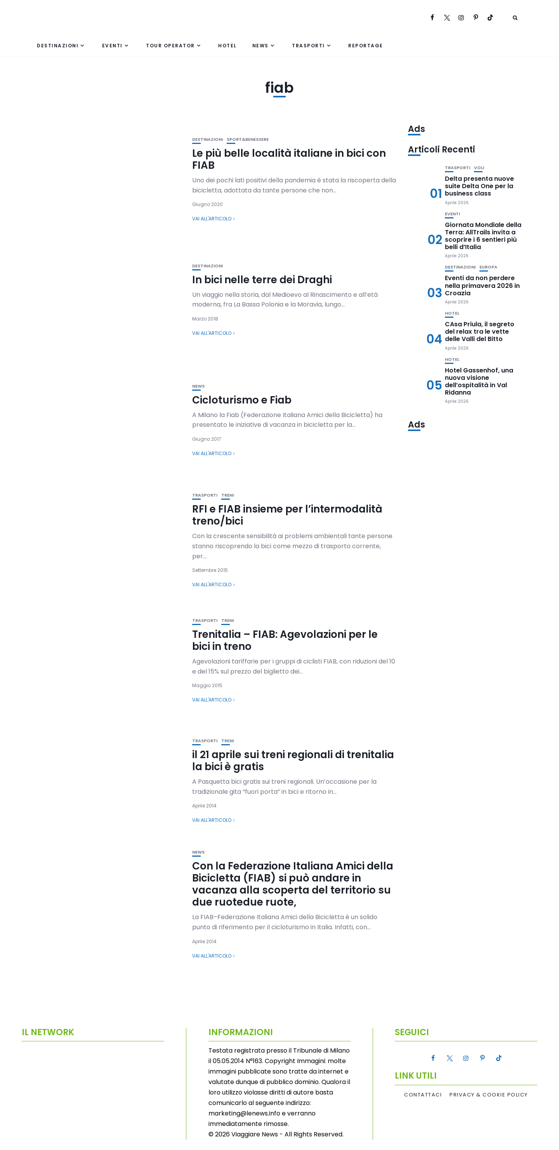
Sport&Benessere (248, 139)
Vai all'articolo (211, 218)
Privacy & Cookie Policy (489, 1095)
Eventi (112, 45)
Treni (227, 495)
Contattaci (423, 1095)
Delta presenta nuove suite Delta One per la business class (479, 186)
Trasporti (308, 45)
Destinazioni (57, 45)
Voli (479, 168)
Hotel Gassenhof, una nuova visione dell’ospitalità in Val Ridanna (479, 381)
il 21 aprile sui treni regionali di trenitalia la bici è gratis (293, 761)
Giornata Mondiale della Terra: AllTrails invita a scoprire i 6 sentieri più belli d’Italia (483, 236)
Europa (488, 267)
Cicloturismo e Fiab (242, 400)
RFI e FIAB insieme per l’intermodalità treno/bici (287, 515)
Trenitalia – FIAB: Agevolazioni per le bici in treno (285, 640)
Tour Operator (170, 45)
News (260, 45)
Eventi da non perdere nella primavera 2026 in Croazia (482, 285)
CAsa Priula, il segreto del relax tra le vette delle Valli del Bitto (479, 331)
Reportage (365, 45)
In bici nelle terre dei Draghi (262, 280)
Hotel (227, 45)
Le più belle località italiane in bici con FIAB (289, 159)
